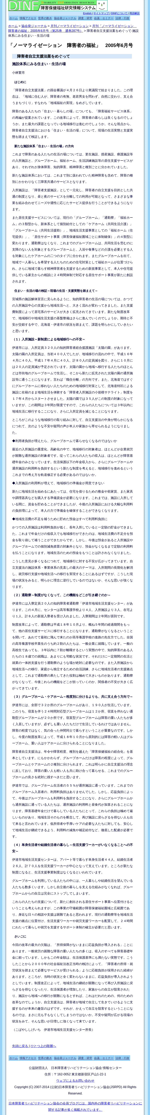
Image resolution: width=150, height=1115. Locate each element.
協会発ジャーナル (65, 18)
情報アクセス (28, 18)
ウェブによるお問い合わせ (75, 1080)
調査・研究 (85, 18)
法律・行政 (122, 18)
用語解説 (134, 13)
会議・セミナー (103, 18)
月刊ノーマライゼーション (69, 26)
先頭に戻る (20, 1046)
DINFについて (119, 13)
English (87, 13)
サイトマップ (101, 13)
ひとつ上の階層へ (43, 1046)
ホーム (13, 18)
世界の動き (45, 18)
